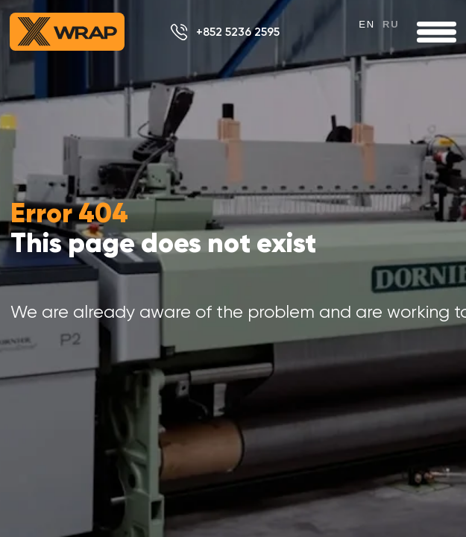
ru (390, 24)
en (367, 24)
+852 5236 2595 (238, 32)
